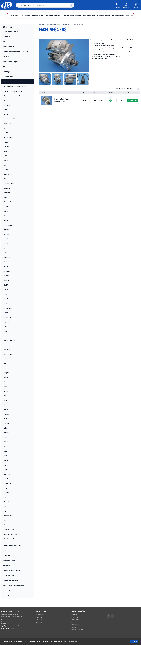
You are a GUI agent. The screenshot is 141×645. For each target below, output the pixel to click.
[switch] (137, 93)
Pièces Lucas (8, 81)
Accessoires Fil (8, 51)
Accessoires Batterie (10, 36)
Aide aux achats (40, 614)
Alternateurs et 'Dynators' (12, 550)
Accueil (4, 12)
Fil (4, 46)
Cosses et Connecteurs (11, 575)
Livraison (25, 12)
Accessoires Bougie (10, 66)
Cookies (73, 627)
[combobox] (45, 5)
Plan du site (39, 619)
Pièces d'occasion (9, 595)
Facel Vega (66, 29)
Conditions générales (77, 629)
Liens (73, 622)
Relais (5, 555)
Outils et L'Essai (8, 580)
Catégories (14, 12)
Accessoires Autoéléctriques (13, 590)
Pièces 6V (6, 560)
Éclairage (6, 76)
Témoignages (61, 12)
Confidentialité (75, 624)
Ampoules (6, 41)
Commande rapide (37, 12)
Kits (4, 71)
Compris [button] (134, 641)
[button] (33, 36)
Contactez (50, 12)
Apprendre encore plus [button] (69, 641)
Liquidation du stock (10, 600)
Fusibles (6, 61)
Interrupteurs (7, 570)
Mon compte (39, 617)
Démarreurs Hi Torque (11, 86)
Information (74, 617)
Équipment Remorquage (11, 585)
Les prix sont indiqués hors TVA (125, 93)
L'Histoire (74, 614)
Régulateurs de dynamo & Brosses (15, 56)
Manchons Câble (9, 565)
